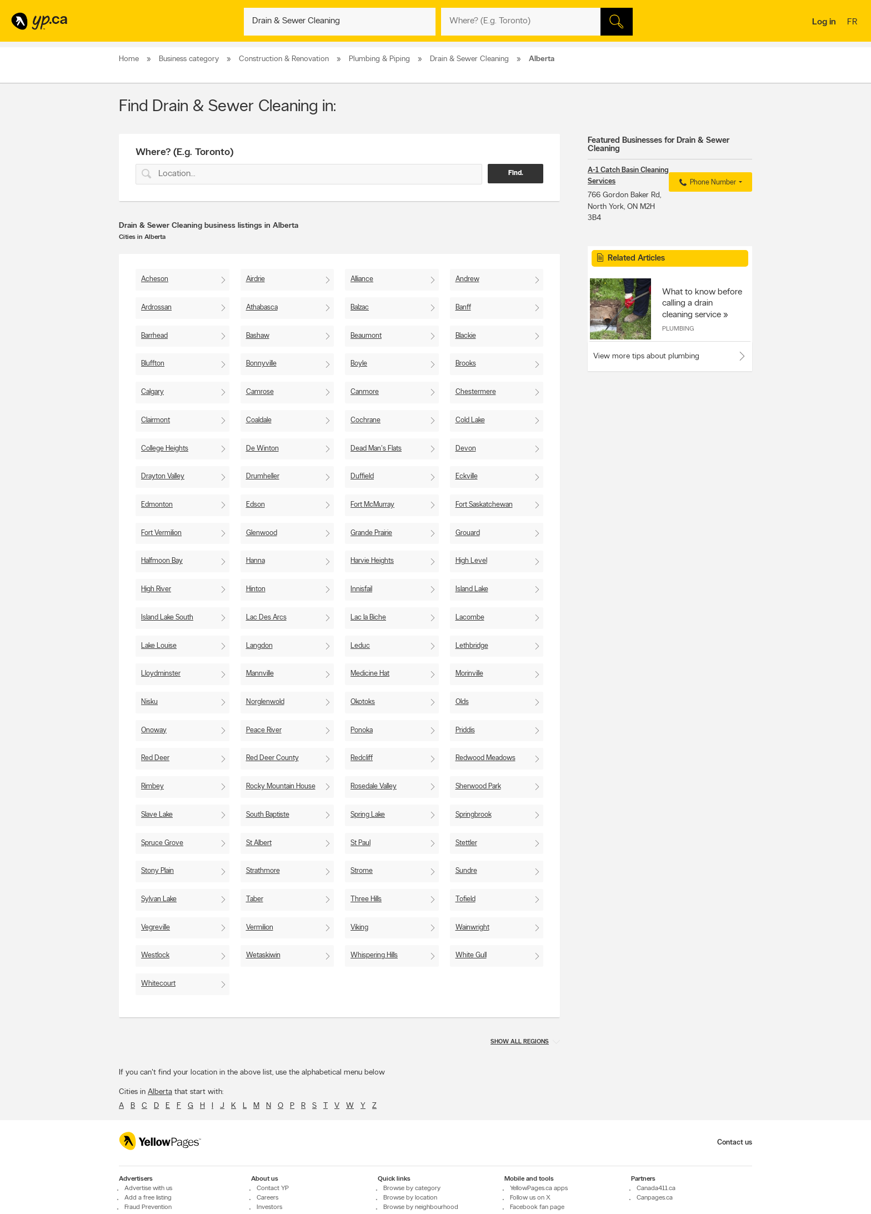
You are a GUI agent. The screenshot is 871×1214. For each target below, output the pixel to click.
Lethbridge (471, 646)
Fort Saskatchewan (484, 504)
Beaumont (366, 335)
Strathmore (263, 871)
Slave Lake (157, 814)
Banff (463, 307)
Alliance (362, 279)
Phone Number (706, 182)
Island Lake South (167, 617)
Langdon (259, 646)
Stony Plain (157, 871)
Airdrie (255, 279)
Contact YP (273, 1188)
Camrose (260, 392)
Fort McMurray (372, 504)
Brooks (465, 363)
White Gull (471, 955)
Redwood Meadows (485, 758)
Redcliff (362, 758)
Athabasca (262, 307)
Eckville (466, 476)
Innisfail (361, 589)
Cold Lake (470, 420)
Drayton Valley (162, 476)
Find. (515, 173)
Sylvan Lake (159, 899)
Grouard (467, 533)
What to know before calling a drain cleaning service (702, 303)
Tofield (465, 899)
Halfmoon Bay (162, 560)
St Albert (259, 843)
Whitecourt (158, 983)
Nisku (149, 702)
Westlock (155, 955)
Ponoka (362, 730)
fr (853, 22)
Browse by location (410, 1198)
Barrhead (154, 335)
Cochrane (366, 420)
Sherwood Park (478, 786)
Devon (465, 448)
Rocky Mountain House (281, 786)
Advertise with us (148, 1188)
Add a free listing (148, 1198)
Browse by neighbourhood (420, 1207)
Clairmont (155, 420)
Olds (462, 702)
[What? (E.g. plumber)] (340, 22)
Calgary (152, 392)
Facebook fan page (537, 1207)
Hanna (255, 560)
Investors (269, 1207)
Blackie (465, 335)
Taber (254, 899)
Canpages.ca (655, 1198)
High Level (471, 560)
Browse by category (411, 1188)
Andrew (467, 279)
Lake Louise (159, 646)
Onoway (154, 730)
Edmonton (157, 504)
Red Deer (155, 758)
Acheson (154, 279)
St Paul (361, 843)
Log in (824, 22)
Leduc (360, 646)
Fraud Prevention (148, 1207)
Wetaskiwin (263, 955)
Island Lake (471, 589)
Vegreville (155, 927)
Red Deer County (272, 758)
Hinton (256, 589)
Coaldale (259, 420)
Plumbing (678, 329)
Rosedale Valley (374, 786)
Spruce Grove (162, 843)
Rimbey (152, 786)
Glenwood (261, 533)
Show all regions (519, 1042)
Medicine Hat (370, 673)
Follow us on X (530, 1198)
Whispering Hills (374, 955)
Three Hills (366, 899)
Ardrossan (156, 307)
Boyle (359, 363)
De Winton (262, 448)
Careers (267, 1198)
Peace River (264, 730)
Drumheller (262, 476)
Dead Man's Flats (376, 448)
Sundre (466, 871)
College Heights (164, 448)
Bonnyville (261, 363)
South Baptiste (267, 814)
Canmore (365, 392)
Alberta (160, 1092)
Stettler (466, 843)
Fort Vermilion (161, 533)
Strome (362, 871)
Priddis (465, 730)
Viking (359, 927)
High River (156, 589)
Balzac (360, 307)
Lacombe (469, 617)
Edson (255, 504)
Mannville (260, 673)
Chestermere (475, 392)
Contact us (734, 1142)
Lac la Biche (368, 617)
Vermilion (259, 927)
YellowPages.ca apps (539, 1188)
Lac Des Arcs (266, 617)
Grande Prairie (371, 533)
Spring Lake (368, 814)
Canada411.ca (656, 1188)
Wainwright (472, 927)
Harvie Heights (372, 560)
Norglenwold (265, 702)
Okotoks (363, 702)
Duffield (362, 476)
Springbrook (473, 814)
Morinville (469, 673)
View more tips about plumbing (646, 356)
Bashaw (257, 335)
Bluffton (152, 363)
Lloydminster (161, 673)
